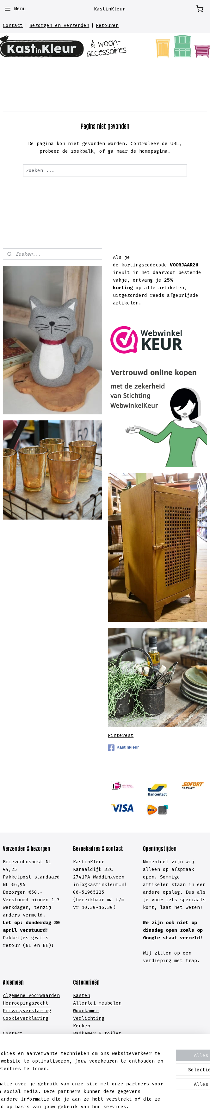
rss (94, 1106)
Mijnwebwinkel (189, 1106)
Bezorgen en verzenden (59, 25)
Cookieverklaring (25, 1018)
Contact (13, 25)
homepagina (153, 151)
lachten (47, 1048)
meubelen (108, 1003)
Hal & (81, 1041)
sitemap (76, 1106)
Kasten (81, 995)
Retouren (107, 25)
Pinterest (120, 735)
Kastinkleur (123, 747)
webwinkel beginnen (124, 1106)
